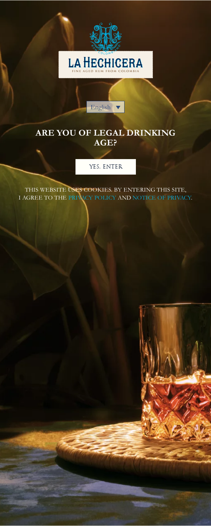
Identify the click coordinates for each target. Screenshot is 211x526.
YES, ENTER (105, 166)
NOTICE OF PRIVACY (161, 197)
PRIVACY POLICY (92, 197)
